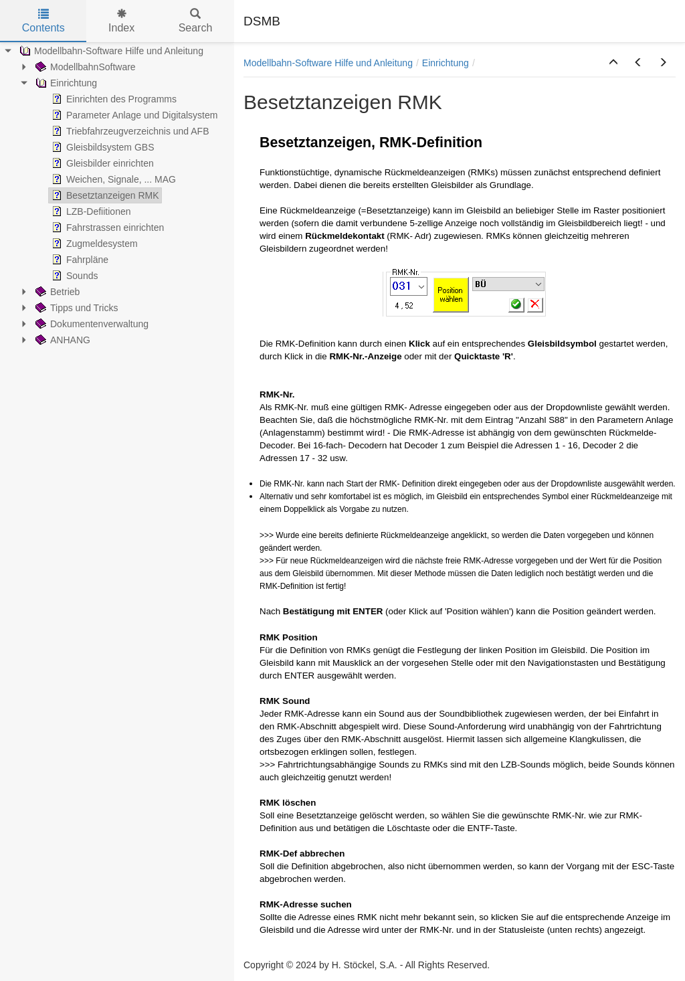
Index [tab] (121, 21)
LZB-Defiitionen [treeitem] (90, 211)
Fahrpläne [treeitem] (78, 260)
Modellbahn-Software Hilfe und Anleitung (328, 63)
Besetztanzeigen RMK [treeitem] (104, 195)
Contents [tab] (43, 21)
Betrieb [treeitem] (56, 292)
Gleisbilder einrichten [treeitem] (101, 163)
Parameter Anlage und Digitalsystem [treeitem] (133, 115)
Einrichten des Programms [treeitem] (113, 99)
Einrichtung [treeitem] (65, 83)
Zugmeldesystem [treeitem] (93, 244)
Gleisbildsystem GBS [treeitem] (101, 147)
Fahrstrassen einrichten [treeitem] (106, 227)
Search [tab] (196, 21)
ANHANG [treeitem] (61, 340)
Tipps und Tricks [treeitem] (75, 308)
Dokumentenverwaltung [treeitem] (91, 324)
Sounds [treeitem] (73, 276)
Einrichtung (445, 63)
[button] (613, 63)
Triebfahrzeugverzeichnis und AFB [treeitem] (129, 131)
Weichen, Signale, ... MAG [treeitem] (112, 179)
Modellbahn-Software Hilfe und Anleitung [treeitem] (110, 51)
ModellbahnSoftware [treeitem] (84, 67)
